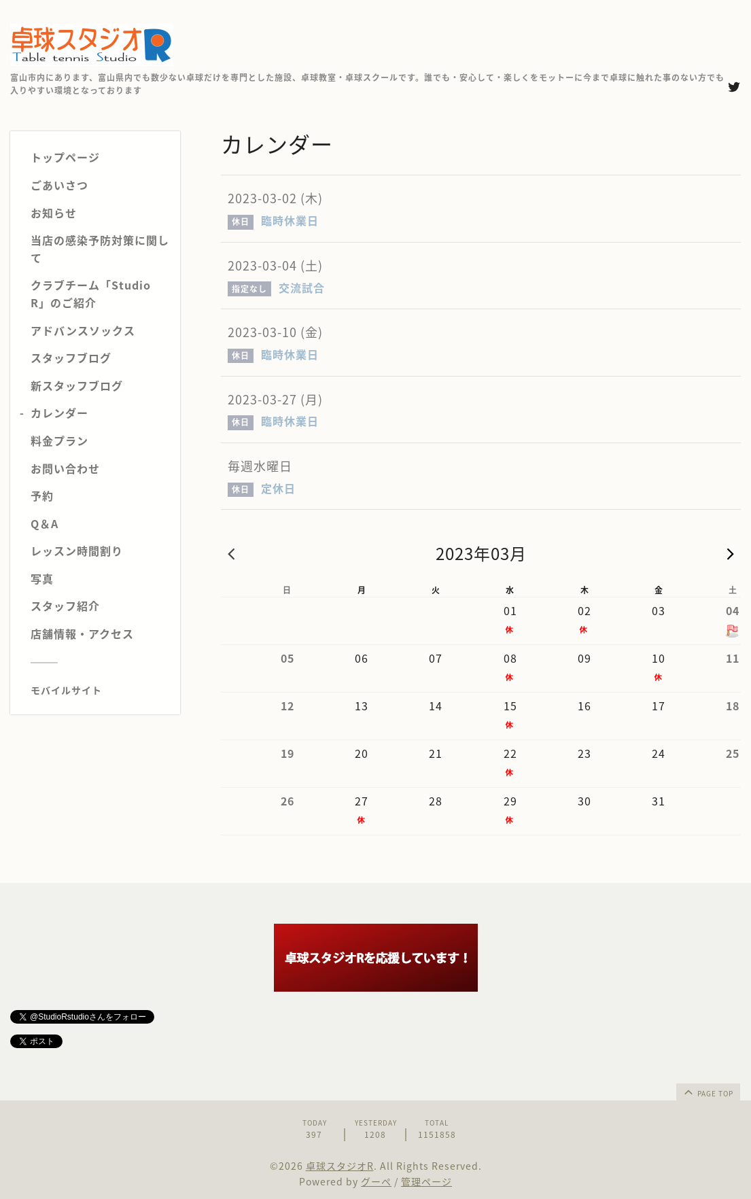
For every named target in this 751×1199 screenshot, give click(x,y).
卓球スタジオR (340, 1165)
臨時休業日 (290, 220)
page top (707, 1091)
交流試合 (302, 287)
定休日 (278, 488)
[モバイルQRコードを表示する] (100, 689)
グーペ (376, 1181)
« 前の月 (231, 553)
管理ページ (426, 1181)
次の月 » (730, 553)
